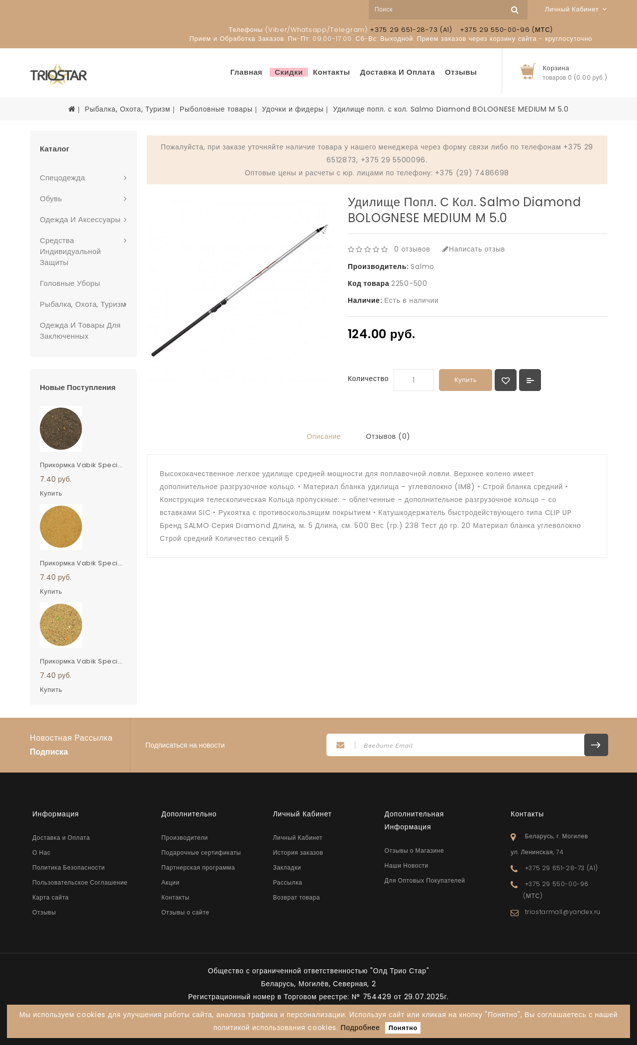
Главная (246, 72)
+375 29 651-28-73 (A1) (411, 29)
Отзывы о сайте (185, 912)
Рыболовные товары (216, 109)
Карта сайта (50, 897)
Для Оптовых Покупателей (425, 880)
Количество (368, 379)
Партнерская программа (198, 867)
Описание (324, 436)
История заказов (298, 852)
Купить (465, 380)
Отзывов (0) (388, 436)
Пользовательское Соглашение (79, 882)
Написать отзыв (473, 249)
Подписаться (596, 745)
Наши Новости (406, 865)
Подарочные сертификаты (201, 852)
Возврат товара (296, 897)
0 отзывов (412, 249)
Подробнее (360, 1028)
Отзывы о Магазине (414, 850)
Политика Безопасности (68, 867)
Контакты (331, 72)
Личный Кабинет (297, 837)
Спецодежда (62, 177)
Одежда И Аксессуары (80, 219)
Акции (170, 882)
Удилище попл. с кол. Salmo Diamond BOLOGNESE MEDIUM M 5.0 (451, 109)
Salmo (422, 266)
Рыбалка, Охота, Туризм (127, 109)
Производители (184, 837)
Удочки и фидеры (292, 109)
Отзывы (461, 72)
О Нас (41, 852)
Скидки (289, 72)
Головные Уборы (70, 283)
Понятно (403, 1028)
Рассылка (287, 882)
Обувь (51, 198)
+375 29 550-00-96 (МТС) (506, 29)
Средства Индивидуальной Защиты (70, 251)
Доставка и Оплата (397, 72)
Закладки (287, 867)
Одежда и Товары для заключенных (80, 330)
